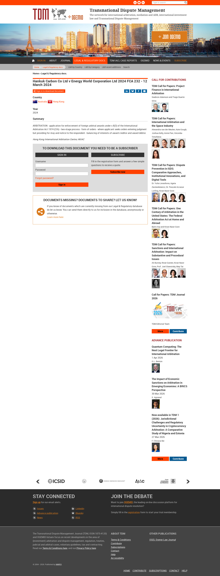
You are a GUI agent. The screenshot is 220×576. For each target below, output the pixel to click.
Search (126, 67)
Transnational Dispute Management (58, 14)
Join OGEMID (169, 36)
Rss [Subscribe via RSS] (143, 2)
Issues (40, 508)
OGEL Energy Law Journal (162, 539)
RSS (78, 517)
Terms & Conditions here (55, 548)
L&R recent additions (111, 67)
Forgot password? (44, 178)
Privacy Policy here (86, 548)
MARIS (59, 564)
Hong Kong (58, 101)
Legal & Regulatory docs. (90, 60)
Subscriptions (118, 547)
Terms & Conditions (121, 539)
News (40, 517)
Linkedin (80, 508)
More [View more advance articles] (160, 458)
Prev (38, 481)
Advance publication (47, 513)
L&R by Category (92, 67)
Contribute (116, 543)
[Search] (169, 2)
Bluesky (79, 513)
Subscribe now (117, 171)
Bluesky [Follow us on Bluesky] (139, 2)
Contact (115, 550)
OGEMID (145, 60)
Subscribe (180, 60)
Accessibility (117, 558)
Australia (42, 101)
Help (113, 554)
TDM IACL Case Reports (123, 60)
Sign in (41, 60)
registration (134, 512)
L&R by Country (75, 67)
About (53, 60)
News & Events (161, 60)
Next (188, 481)
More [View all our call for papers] (160, 331)
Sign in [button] (61, 184)
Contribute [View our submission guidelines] (178, 331)
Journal (65, 60)
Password (40, 169)
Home (33, 60)
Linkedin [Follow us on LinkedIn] (135, 2)
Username (40, 161)
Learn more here (55, 217)
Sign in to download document (50, 91)
